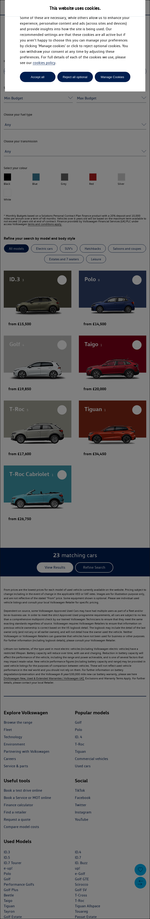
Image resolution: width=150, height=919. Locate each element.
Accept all (37, 77)
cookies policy (44, 63)
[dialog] (75, 459)
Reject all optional (75, 77)
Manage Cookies (112, 77)
